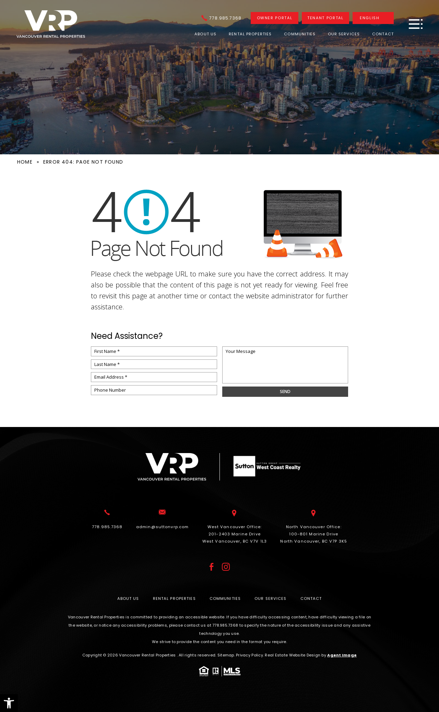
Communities (299, 34)
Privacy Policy (249, 655)
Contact (383, 34)
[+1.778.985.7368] (221, 18)
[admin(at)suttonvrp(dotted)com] (163, 527)
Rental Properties (250, 34)
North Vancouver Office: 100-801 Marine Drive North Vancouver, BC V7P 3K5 (314, 534)
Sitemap (225, 655)
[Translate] (373, 18)
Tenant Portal (325, 18)
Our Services (344, 34)
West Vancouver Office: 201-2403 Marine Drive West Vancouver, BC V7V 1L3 (235, 534)
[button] (9, 703)
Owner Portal (275, 18)
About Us (205, 34)
